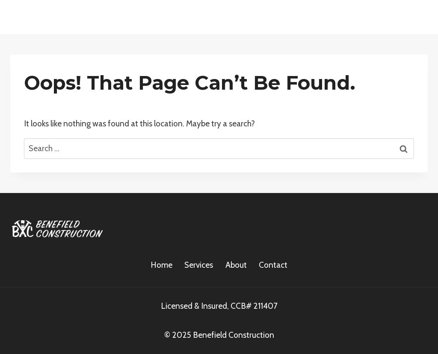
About (236, 265)
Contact (273, 265)
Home (161, 265)
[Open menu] (418, 17)
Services (198, 265)
